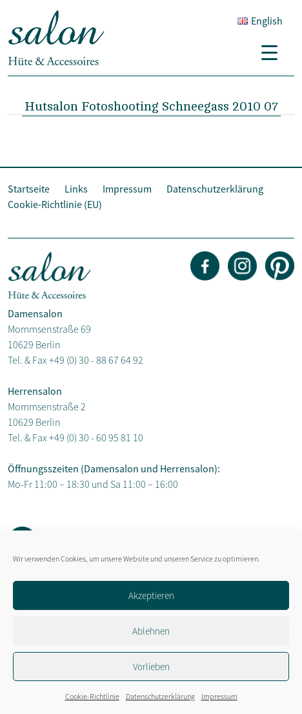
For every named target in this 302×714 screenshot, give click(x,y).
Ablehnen (151, 631)
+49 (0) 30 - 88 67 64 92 (96, 359)
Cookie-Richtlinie (92, 696)
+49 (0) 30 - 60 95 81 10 (96, 437)
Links (76, 188)
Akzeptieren (151, 595)
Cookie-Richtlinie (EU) (55, 204)
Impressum (219, 696)
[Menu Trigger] (274, 52)
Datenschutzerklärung (160, 696)
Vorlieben (151, 666)
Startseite (29, 188)
